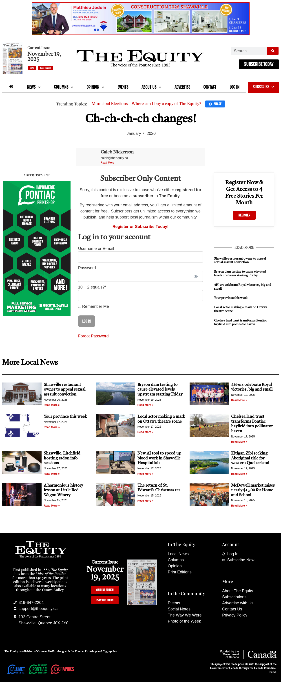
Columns (63, 87)
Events (122, 87)
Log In (234, 87)
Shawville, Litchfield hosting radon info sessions (62, 458)
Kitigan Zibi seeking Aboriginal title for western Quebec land (250, 458)
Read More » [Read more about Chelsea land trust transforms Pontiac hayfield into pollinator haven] (239, 441)
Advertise (182, 87)
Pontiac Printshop (86, 651)
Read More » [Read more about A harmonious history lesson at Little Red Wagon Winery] (52, 505)
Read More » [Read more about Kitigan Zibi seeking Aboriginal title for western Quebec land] (239, 473)
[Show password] (195, 276)
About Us (152, 87)
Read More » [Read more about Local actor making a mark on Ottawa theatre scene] (145, 432)
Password (87, 268)
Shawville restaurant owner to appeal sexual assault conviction (64, 389)
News (34, 87)
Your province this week (231, 297)
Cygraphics (110, 651)
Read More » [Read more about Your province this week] (52, 427)
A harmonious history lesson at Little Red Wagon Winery (63, 490)
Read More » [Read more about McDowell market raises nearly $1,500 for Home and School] (239, 505)
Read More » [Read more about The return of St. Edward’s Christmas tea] (145, 500)
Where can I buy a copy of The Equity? (166, 104)
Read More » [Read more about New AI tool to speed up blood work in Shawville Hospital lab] (145, 473)
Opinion (95, 87)
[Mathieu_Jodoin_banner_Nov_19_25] (141, 33)
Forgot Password (93, 336)
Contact (209, 87)
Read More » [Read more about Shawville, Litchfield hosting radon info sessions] (52, 473)
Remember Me (93, 306)
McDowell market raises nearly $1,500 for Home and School (253, 490)
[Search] (273, 51)
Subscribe (263, 87)
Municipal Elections (110, 104)
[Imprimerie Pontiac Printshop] (37, 314)
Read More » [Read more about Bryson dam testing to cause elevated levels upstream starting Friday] (145, 405)
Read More (107, 162)
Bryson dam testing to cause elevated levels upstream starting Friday (160, 389)
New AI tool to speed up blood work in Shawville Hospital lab (159, 458)
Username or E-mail (96, 248)
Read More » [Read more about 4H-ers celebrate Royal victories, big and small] (239, 400)
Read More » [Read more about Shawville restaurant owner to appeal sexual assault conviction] (52, 405)
